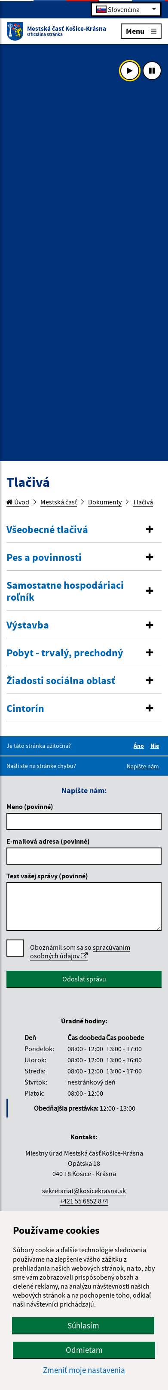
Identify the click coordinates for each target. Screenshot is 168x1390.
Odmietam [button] (84, 1350)
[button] (84, 530)
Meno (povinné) (29, 806)
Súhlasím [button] (83, 1325)
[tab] (84, 530)
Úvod (17, 502)
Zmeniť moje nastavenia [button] (84, 1370)
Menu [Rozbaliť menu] (141, 31)
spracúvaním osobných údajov (80, 951)
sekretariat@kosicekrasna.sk (84, 1190)
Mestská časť (58, 502)
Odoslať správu (84, 979)
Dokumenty (105, 502)
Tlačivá (143, 502)
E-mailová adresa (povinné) (48, 841)
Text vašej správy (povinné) (47, 875)
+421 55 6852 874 (84, 1201)
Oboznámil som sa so (80, 951)
